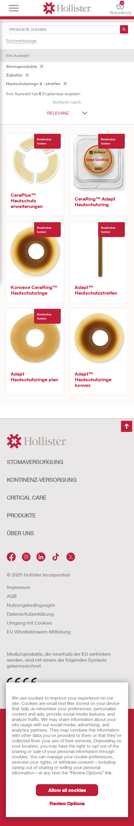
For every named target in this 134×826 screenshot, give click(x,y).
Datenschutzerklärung (30, 614)
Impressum (19, 587)
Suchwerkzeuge (21, 40)
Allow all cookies (67, 790)
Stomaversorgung (35, 462)
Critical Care (26, 497)
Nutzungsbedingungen (31, 605)
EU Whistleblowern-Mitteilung (39, 631)
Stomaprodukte (25, 66)
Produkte (21, 515)
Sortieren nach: (67, 101)
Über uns (20, 533)
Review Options (67, 803)
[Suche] (124, 29)
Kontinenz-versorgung (41, 479)
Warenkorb (120, 8)
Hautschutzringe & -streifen (36, 83)
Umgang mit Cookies (29, 622)
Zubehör (17, 74)
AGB (12, 596)
